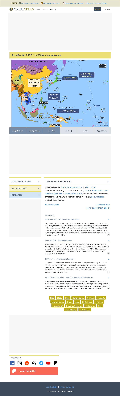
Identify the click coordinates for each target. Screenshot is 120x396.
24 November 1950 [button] (21, 181)
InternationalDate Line (97, 106)
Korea (69, 302)
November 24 (58, 306)
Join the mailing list (67, 387)
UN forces (91, 187)
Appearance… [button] (102, 131)
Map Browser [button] (18, 131)
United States (85, 310)
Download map (103, 204)
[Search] (55, 9)
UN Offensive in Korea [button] (58, 181)
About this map (52, 204)
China (67, 298)
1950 (52, 298)
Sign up (97, 9)
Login (107, 8)
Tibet (100, 306)
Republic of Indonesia (74, 306)
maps (51, 10)
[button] (34, 130)
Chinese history (78, 298)
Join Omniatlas (27, 371)
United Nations (70, 310)
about (38, 10)
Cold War (90, 298)
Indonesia (101, 298)
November (99, 302)
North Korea (87, 302)
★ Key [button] (85, 131)
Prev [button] (51, 131)
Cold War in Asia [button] (19, 188)
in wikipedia (108, 235)
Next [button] (68, 131)
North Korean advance (71, 187)
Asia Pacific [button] (16, 195)
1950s (59, 298)
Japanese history (58, 302)
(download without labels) (98, 208)
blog (45, 10)
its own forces (97, 196)
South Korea (90, 306)
